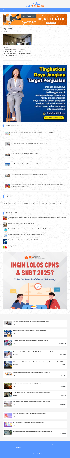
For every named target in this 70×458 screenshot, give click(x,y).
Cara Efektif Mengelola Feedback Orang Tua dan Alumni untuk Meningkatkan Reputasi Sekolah (31, 228)
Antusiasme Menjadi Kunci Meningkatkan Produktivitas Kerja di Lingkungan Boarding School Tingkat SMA (38, 361)
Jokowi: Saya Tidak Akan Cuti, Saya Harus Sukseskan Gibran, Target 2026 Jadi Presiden (32, 132)
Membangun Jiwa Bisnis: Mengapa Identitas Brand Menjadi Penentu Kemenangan (32, 431)
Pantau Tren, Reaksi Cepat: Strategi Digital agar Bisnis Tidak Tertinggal (25, 239)
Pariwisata (19, 203)
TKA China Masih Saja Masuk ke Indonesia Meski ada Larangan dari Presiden (29, 174)
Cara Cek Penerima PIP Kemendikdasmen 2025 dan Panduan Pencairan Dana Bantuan (33, 352)
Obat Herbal (12, 203)
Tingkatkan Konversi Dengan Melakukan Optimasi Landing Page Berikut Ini (30, 340)
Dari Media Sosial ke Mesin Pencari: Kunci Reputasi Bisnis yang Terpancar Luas (31, 372)
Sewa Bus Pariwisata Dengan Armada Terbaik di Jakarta (24, 153)
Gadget (42, 203)
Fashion (5, 203)
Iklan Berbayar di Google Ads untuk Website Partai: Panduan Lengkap (29, 330)
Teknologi (13, 206)
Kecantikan (26, 203)
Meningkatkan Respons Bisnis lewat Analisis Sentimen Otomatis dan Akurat (26, 246)
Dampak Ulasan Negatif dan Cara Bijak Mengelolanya (21, 223)
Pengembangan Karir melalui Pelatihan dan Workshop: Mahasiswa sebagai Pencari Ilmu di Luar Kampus (17, 53)
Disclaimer (18, 447)
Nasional (59, 203)
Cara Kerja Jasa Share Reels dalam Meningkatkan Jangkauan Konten (29, 413)
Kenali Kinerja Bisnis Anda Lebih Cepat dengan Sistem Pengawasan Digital (26, 234)
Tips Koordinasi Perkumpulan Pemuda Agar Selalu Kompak (27, 383)
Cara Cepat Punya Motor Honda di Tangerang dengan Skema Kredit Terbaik (29, 143)
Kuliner (32, 203)
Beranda (19, 444)
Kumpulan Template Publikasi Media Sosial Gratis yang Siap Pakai (28, 422)
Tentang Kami (51, 444)
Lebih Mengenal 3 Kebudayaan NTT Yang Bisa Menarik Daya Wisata (27, 163)
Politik (37, 203)
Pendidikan (6, 47)
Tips (47, 203)
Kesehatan (52, 203)
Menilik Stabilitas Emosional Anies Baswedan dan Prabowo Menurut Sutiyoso (31, 392)
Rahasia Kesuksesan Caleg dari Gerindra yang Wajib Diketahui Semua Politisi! (31, 401)
